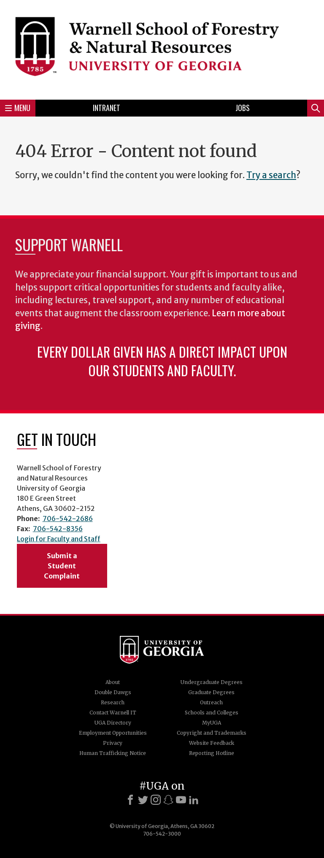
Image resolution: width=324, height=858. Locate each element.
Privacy (112, 743)
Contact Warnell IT (112, 712)
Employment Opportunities (113, 733)
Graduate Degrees (211, 692)
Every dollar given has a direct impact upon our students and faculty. (162, 361)
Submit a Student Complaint (62, 565)
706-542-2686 (68, 518)
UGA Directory (112, 723)
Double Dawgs (112, 692)
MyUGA (211, 723)
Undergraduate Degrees (212, 682)
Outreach (211, 702)
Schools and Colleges (211, 712)
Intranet (106, 107)
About (112, 682)
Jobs (242, 107)
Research (112, 702)
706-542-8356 (58, 528)
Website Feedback (211, 743)
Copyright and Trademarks (211, 733)
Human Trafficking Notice (112, 753)
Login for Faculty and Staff (58, 539)
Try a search (271, 175)
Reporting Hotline (211, 753)
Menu (17, 107)
